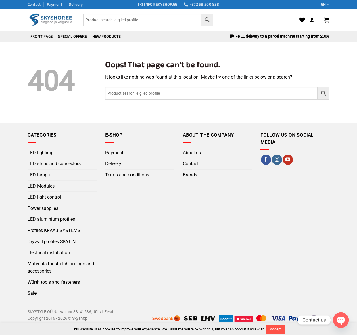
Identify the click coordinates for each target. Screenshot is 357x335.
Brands (190, 175)
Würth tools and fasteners (54, 282)
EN (325, 4)
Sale (32, 293)
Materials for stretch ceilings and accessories (61, 267)
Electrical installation (49, 252)
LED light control (44, 197)
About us (192, 152)
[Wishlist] (302, 20)
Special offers (72, 36)
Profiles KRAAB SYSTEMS (54, 230)
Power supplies (43, 208)
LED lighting (40, 152)
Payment (54, 4)
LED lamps (39, 175)
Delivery (76, 4)
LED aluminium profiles (51, 219)
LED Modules (41, 186)
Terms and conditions (127, 175)
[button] (312, 20)
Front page (41, 36)
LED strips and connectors (54, 163)
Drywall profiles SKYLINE (53, 241)
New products (106, 36)
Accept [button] (275, 329)
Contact (34, 4)
